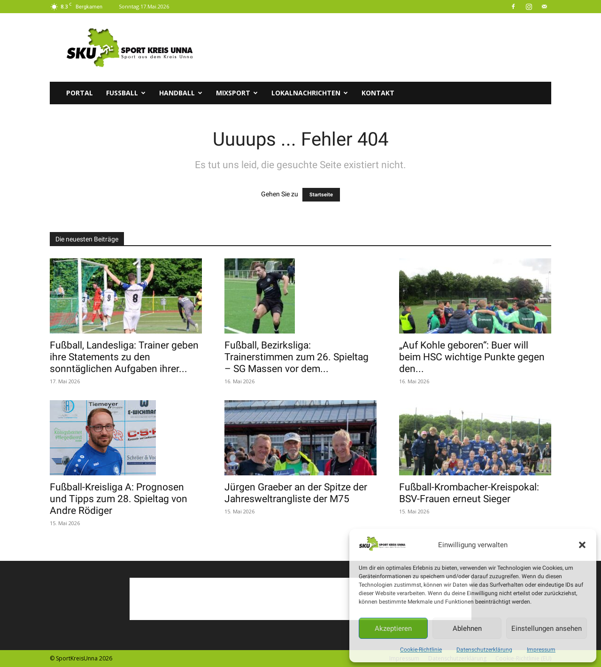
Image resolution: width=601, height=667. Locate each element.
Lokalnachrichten (309, 92)
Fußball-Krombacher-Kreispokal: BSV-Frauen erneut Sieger (469, 492)
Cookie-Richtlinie (421, 649)
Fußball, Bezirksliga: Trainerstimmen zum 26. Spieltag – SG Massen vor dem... (296, 357)
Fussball (126, 92)
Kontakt (378, 92)
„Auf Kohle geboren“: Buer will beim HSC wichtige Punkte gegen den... (472, 357)
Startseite (321, 195)
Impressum (541, 649)
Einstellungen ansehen (546, 628)
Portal (79, 92)
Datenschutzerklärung (484, 649)
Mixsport (237, 92)
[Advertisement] (380, 47)
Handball (180, 92)
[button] (582, 545)
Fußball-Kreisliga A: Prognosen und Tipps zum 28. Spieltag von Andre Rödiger (118, 498)
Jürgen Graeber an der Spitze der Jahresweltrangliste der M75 (295, 492)
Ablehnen (467, 628)
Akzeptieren (393, 628)
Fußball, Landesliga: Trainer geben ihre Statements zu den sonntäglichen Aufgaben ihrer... (124, 357)
